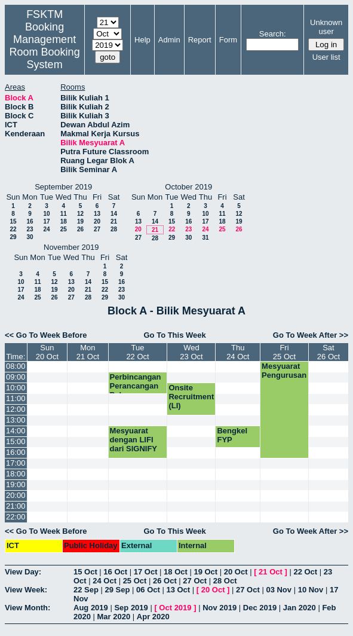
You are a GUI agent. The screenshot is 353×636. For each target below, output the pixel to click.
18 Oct (176, 571)
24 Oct (104, 580)
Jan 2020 (299, 607)
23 (29, 229)
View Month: (27, 607)
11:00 (16, 398)
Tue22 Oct (137, 352)
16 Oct (115, 571)
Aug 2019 (90, 607)
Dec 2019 (260, 607)
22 (13, 229)
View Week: (26, 589)
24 (46, 229)
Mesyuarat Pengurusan (284, 371)
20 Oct (236, 571)
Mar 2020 (114, 616)
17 (46, 221)
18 (63, 221)
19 (80, 221)
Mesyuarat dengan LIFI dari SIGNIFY (133, 439)
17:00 (16, 462)
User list (326, 57)
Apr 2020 (153, 616)
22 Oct (305, 571)
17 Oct (146, 571)
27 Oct (195, 580)
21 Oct (271, 571)
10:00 (16, 387)
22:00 (16, 516)
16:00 (16, 452)
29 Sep (117, 589)
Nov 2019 (219, 607)
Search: (272, 33)
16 (29, 221)
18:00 (16, 473)
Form (228, 39)
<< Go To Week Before (46, 335)
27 (97, 229)
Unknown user (326, 27)
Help (142, 39)
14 (113, 213)
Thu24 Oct (237, 352)
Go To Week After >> (310, 335)
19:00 (16, 484)
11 (63, 213)
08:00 (16, 366)
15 (13, 221)
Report (199, 39)
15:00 (16, 441)
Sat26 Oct (328, 352)
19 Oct (205, 571)
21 (113, 221)
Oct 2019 (175, 607)
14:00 (16, 430)
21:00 (16, 506)
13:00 (16, 419)
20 (97, 221)
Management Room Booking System (45, 52)
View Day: (23, 571)
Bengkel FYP (232, 435)
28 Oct (225, 580)
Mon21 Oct (87, 352)
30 (29, 237)
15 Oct (85, 571)
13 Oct (178, 589)
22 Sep (86, 589)
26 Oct (165, 580)
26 (80, 229)
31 (205, 237)
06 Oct (148, 589)
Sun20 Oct (47, 352)
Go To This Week (174, 335)
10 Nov (311, 589)
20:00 (16, 495)
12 (80, 213)
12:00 (16, 409)
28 (113, 229)
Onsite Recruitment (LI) (191, 396)
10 (46, 213)
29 (13, 237)
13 (97, 213)
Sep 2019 (131, 607)
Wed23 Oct (191, 352)
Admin (169, 39)
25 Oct (135, 580)
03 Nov (278, 589)
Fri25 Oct (284, 352)
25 (63, 229)
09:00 (16, 376)
